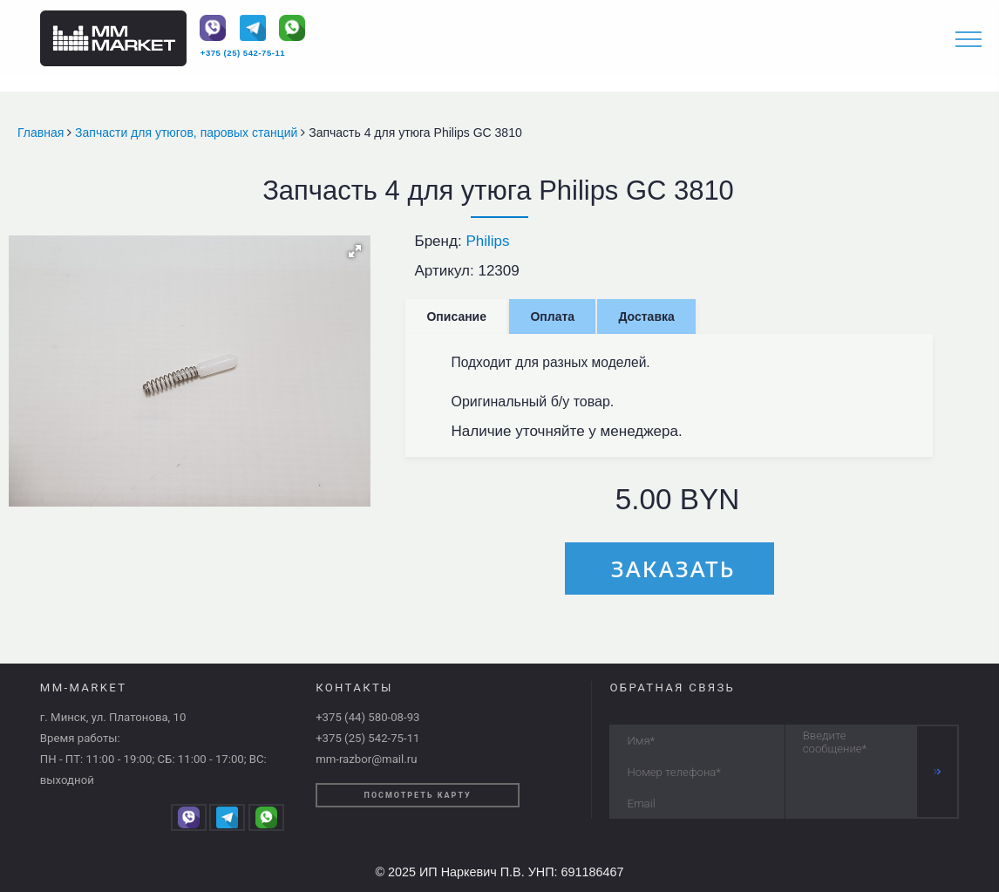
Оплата (552, 316)
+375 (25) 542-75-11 (242, 53)
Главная (42, 133)
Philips (487, 241)
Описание (456, 316)
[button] (355, 251)
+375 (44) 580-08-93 (367, 717)
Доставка (646, 316)
